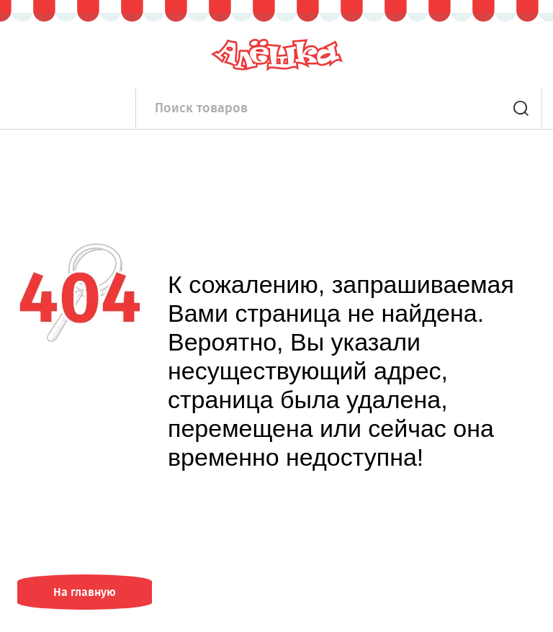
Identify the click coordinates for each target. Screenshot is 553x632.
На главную (84, 592)
